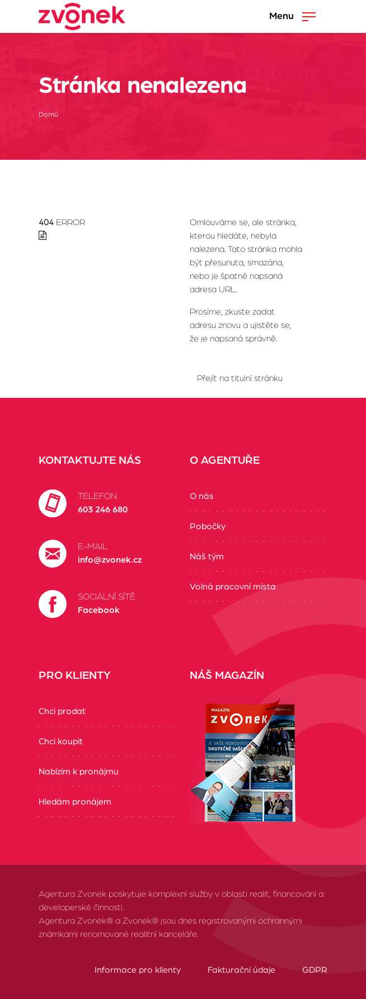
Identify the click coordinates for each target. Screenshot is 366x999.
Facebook (99, 610)
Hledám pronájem (75, 801)
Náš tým (207, 556)
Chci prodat (62, 711)
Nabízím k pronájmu (79, 771)
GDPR (314, 969)
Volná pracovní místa (233, 586)
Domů (48, 114)
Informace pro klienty (138, 969)
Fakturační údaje (241, 969)
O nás (202, 496)
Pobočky (208, 526)
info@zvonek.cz (110, 559)
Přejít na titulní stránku (240, 378)
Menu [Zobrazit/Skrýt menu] (292, 16)
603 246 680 (103, 509)
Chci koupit (61, 741)
